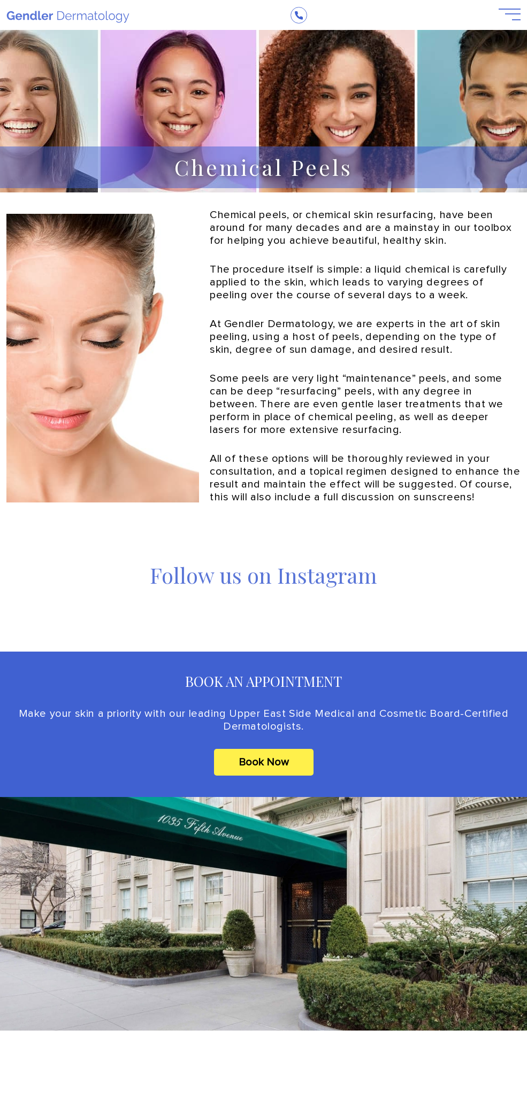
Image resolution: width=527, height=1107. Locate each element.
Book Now (264, 762)
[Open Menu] (503, 15)
